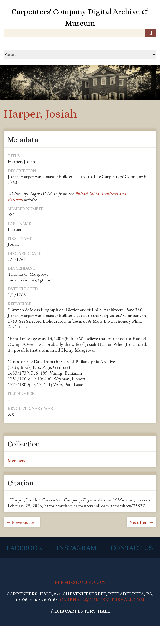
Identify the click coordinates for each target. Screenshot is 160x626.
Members (16, 460)
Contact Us (132, 548)
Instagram (76, 548)
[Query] (80, 33)
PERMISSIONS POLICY (80, 582)
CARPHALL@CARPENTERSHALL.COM (102, 599)
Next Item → (141, 522)
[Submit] (150, 33)
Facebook (24, 548)
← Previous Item (22, 522)
